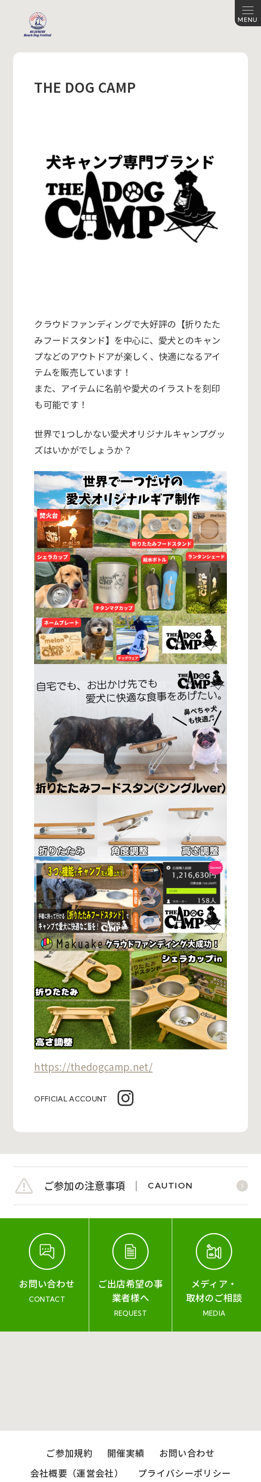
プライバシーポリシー (184, 1374)
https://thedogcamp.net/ (93, 1067)
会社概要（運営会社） (76, 1374)
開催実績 (125, 1354)
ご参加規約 (69, 1354)
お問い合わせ (187, 1354)
